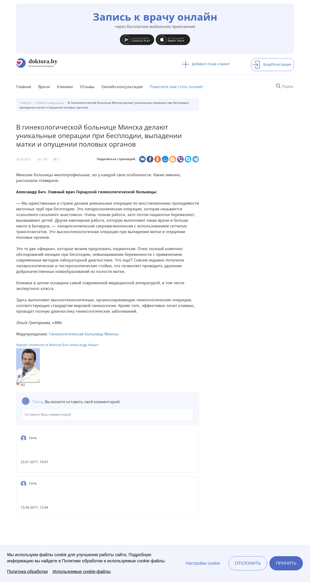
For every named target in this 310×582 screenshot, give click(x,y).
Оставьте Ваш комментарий (107, 414)
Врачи (44, 86)
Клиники (65, 86)
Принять (286, 563)
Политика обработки (27, 571)
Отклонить (248, 563)
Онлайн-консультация (122, 86)
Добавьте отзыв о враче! (206, 64)
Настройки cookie (203, 563)
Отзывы (87, 86)
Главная (23, 86)
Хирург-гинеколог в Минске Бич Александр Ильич (57, 345)
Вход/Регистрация (272, 64)
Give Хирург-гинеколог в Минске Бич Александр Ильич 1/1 (18, 384)
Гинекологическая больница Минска (83, 334)
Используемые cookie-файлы (81, 571)
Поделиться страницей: (116, 159)
